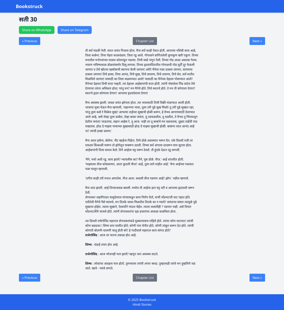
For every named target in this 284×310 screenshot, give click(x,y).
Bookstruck (29, 6)
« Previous (29, 41)
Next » (257, 41)
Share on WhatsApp (36, 30)
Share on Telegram (75, 30)
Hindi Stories (142, 304)
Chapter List (145, 41)
